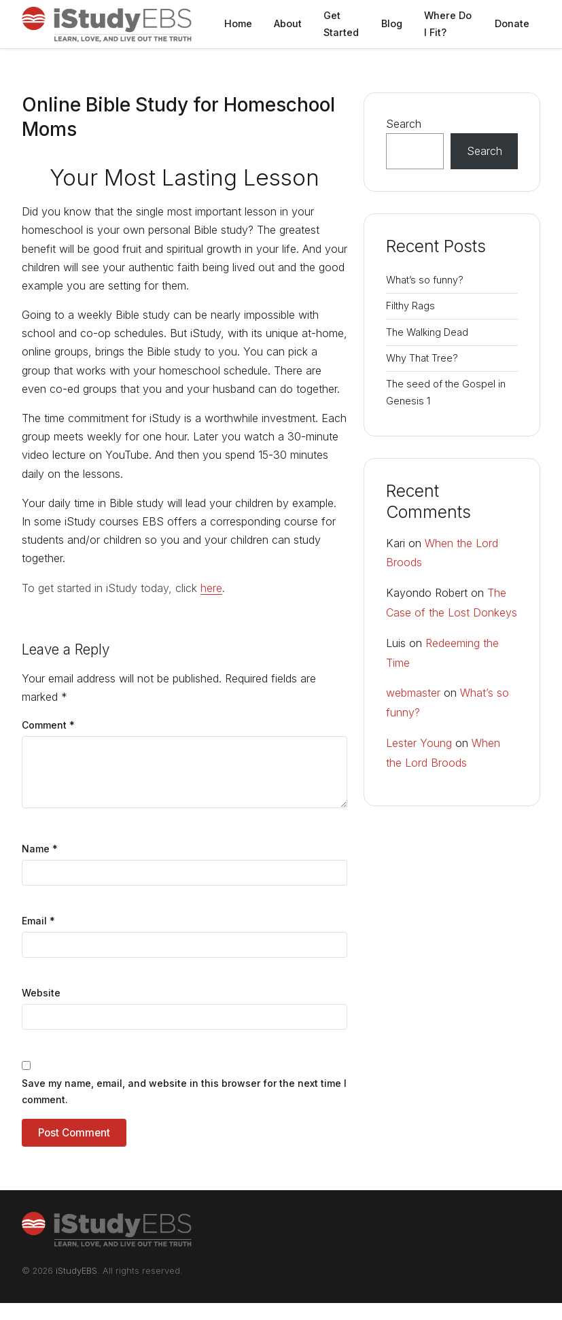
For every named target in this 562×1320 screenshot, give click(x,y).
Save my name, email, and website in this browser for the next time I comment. (184, 1091)
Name (40, 848)
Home (238, 23)
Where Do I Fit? (448, 23)
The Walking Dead (427, 332)
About (288, 23)
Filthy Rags (410, 305)
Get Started (341, 23)
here (211, 588)
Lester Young (419, 743)
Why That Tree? (422, 358)
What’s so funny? (424, 279)
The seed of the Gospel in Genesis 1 (446, 392)
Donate (512, 23)
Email (38, 920)
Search (403, 124)
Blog (391, 23)
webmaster (413, 692)
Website (41, 992)
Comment (48, 725)
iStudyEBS (76, 1271)
